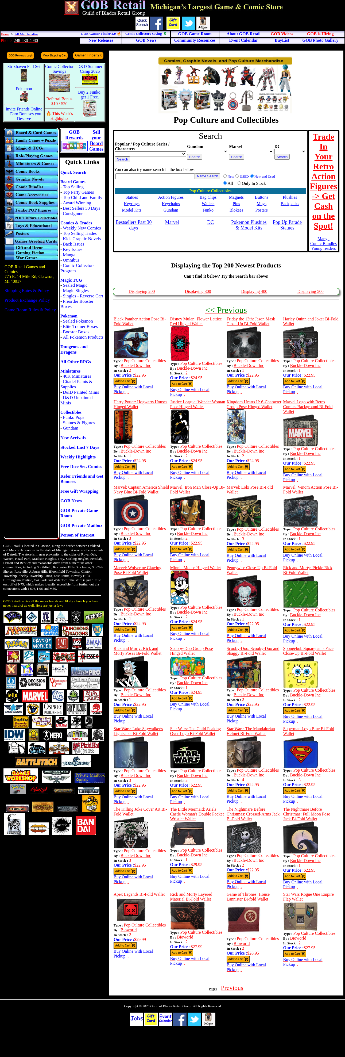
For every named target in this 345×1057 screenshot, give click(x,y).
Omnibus (71, 260)
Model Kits (131, 210)
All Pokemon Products (83, 337)
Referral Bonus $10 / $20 (59, 101)
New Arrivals (73, 437)
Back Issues (73, 244)
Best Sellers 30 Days (81, 208)
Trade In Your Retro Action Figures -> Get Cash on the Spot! (323, 181)
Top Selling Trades (80, 233)
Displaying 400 (254, 291)
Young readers (323, 248)
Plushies (290, 197)
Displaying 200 (142, 291)
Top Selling (73, 186)
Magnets (236, 197)
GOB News (71, 500)
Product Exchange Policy (27, 300)
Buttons (261, 197)
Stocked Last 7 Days (79, 447)
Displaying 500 (310, 291)
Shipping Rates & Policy (27, 290)
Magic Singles (75, 290)
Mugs (261, 203)
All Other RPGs (75, 361)
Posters (261, 210)
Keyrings (131, 203)
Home (5, 34)
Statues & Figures (79, 422)
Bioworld (129, 930)
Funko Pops (73, 417)
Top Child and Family (82, 197)
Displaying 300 (198, 291)
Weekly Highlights (78, 456)
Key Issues (72, 249)
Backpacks (290, 203)
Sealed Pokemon (78, 321)
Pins (236, 203)
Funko (208, 210)
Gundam (70, 428)
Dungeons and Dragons (74, 349)
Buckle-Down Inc (136, 365)
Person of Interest (77, 535)
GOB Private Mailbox (81, 525)
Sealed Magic (75, 285)
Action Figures (171, 197)
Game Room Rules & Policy (30, 309)
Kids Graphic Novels (82, 238)
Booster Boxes (76, 331)
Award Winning (77, 202)
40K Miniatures (77, 376)
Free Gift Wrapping (79, 491)
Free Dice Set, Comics (81, 466)
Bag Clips (208, 197)
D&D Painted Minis (81, 392)
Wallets (208, 203)
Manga (69, 254)
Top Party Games (78, 192)
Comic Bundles (323, 243)
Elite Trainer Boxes (80, 326)
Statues (132, 197)
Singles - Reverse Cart (83, 295)
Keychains (171, 203)
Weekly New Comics (82, 228)
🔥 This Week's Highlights (59, 116)
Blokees (236, 210)
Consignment (75, 213)
